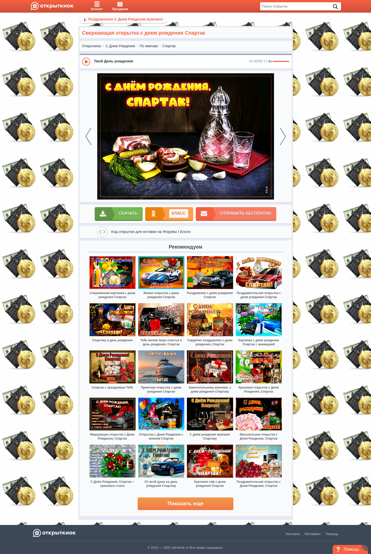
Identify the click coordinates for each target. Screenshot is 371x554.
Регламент (313, 534)
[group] (186, 61)
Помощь (332, 534)
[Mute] (270, 61)
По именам (149, 46)
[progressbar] (281, 61)
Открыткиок (91, 46)
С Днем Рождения (120, 46)
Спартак (169, 46)
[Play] (86, 62)
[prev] (88, 136)
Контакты (293, 534)
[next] (282, 136)
